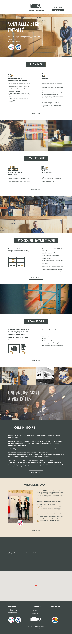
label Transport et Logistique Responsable (45, 492)
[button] (36, 585)
